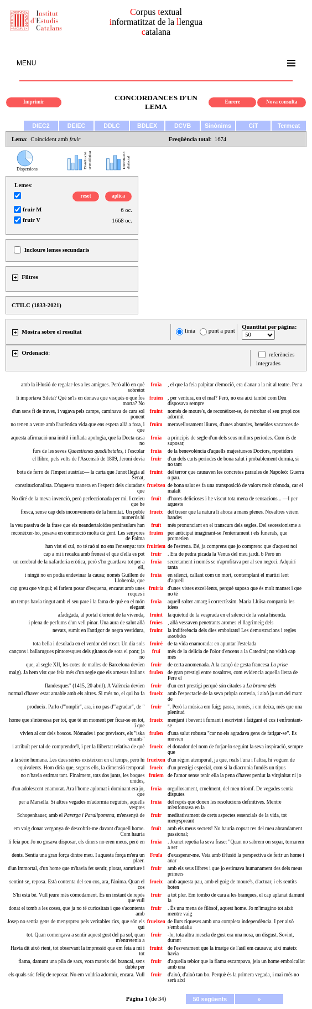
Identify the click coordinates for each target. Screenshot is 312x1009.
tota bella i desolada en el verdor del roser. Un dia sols (88, 643)
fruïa (156, 384)
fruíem (156, 775)
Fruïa (156, 855)
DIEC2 (40, 125)
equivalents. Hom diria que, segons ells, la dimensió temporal (81, 767)
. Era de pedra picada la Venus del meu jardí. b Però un (224, 554)
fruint (156, 411)
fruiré (156, 643)
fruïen (156, 398)
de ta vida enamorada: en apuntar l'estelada (212, 643)
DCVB (182, 125)
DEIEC (76, 125)
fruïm (156, 424)
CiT (253, 125)
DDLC (111, 125)
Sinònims (218, 125)
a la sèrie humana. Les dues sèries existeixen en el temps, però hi (77, 760)
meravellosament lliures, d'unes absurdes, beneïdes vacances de (233, 424)
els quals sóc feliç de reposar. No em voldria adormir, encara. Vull (76, 974)
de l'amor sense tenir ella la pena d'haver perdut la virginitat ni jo (234, 775)
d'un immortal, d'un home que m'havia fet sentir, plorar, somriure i (76, 868)
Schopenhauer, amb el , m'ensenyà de (80, 815)
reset (86, 196)
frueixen (156, 485)
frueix (156, 512)
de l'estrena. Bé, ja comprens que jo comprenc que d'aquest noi (232, 546)
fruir (156, 459)
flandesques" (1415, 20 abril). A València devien (94, 686)
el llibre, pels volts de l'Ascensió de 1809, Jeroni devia (88, 459)
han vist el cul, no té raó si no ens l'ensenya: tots (94, 546)
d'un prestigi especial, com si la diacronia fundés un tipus (226, 767)
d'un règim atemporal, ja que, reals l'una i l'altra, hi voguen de (231, 760)
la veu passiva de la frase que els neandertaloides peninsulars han (77, 525)
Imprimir (33, 102)
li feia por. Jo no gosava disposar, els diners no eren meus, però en (76, 842)
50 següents (210, 999)
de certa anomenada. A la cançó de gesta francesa (228, 665)
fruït (156, 498)
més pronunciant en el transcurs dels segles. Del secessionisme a (234, 525)
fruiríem (156, 546)
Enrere (232, 102)
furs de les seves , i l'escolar (88, 451)
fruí (156, 651)
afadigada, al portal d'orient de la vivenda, (101, 615)
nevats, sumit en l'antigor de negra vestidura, (98, 630)
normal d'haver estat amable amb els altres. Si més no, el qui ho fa (76, 693)
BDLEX (147, 125)
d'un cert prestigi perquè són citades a (222, 686)
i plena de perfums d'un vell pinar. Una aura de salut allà (86, 622)
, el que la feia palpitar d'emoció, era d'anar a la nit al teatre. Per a (235, 384)
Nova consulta (281, 102)
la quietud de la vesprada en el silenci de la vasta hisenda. (227, 615)
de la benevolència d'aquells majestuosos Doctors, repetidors (230, 451)
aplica (118, 196)
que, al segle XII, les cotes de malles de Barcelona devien (85, 665)
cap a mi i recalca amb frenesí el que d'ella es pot (94, 554)
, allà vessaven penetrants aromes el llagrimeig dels (220, 622)
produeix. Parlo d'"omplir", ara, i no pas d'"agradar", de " (85, 707)
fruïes (156, 622)
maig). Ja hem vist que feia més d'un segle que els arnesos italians (76, 672)
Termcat (289, 125)
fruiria (156, 588)
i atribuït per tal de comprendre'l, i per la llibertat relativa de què (78, 746)
